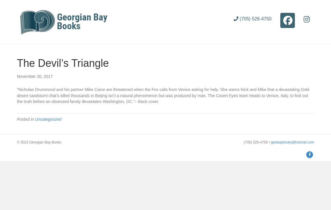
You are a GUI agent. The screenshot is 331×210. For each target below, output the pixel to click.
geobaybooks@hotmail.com (292, 142)
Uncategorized (48, 119)
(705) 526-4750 (253, 18)
